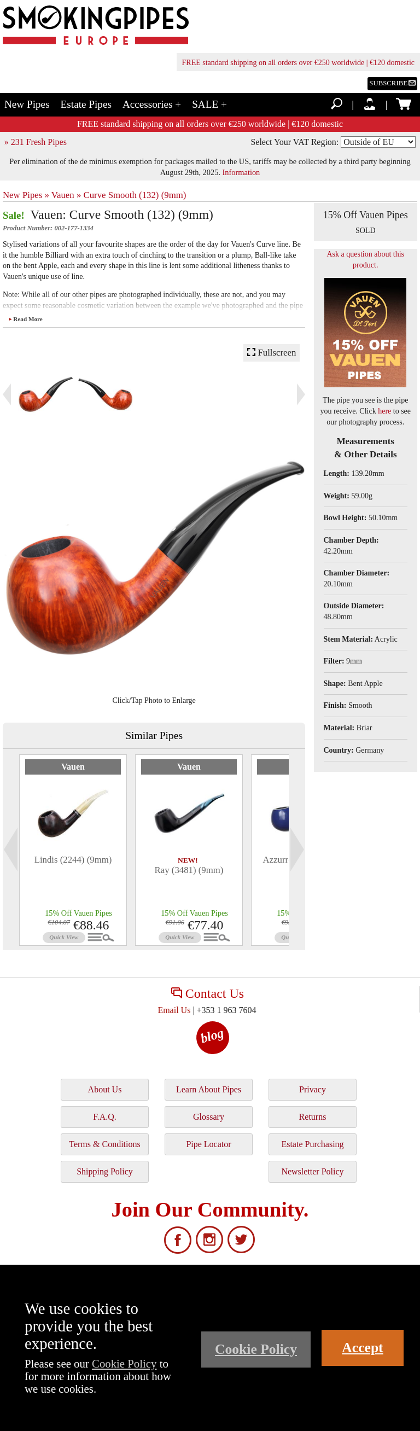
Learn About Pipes (208, 1089)
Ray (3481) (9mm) (189, 870)
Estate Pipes (86, 104)
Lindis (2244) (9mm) (73, 859)
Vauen (73, 766)
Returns (312, 1116)
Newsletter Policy (312, 1171)
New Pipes (27, 104)
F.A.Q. (104, 1116)
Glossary (208, 1116)
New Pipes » (26, 195)
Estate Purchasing (312, 1144)
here (384, 411)
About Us (105, 1089)
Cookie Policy (124, 1363)
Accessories (151, 104)
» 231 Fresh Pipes (35, 142)
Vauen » (66, 195)
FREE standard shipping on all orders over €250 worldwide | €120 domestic (298, 63)
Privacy (312, 1089)
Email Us (174, 1010)
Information (241, 172)
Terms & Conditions (104, 1144)
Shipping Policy (105, 1171)
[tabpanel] (73, 850)
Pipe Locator (208, 1144)
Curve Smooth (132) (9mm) (134, 195)
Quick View (63, 937)
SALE (209, 104)
